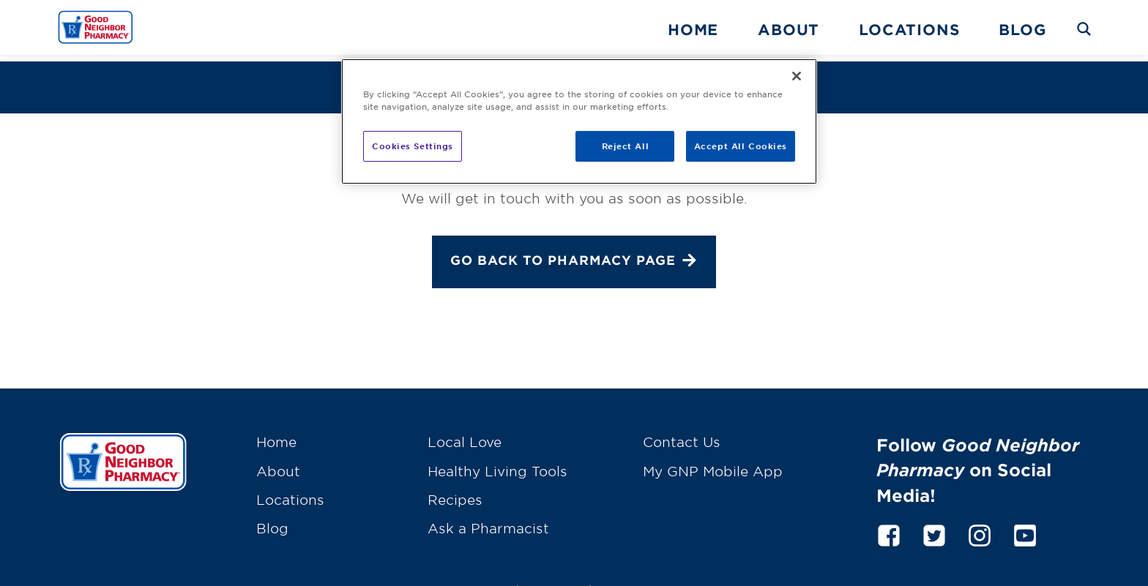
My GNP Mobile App (713, 464)
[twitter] (934, 526)
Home (693, 29)
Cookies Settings (412, 145)
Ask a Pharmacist (488, 522)
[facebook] (888, 526)
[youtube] (1025, 526)
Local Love (465, 435)
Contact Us (681, 435)
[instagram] (979, 526)
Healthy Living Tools (497, 464)
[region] (579, 121)
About (788, 29)
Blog (1022, 29)
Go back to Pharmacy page (574, 255)
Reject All (625, 145)
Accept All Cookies (740, 145)
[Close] (796, 76)
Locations (909, 29)
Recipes (455, 493)
